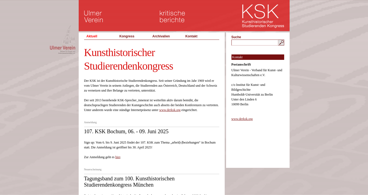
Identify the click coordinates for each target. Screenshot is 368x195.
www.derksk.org (170, 110)
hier (117, 157)
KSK (263, 16)
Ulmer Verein (93, 16)
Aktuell (92, 36)
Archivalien (161, 36)
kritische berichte (172, 16)
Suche (236, 37)
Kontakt (191, 36)
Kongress (127, 36)
